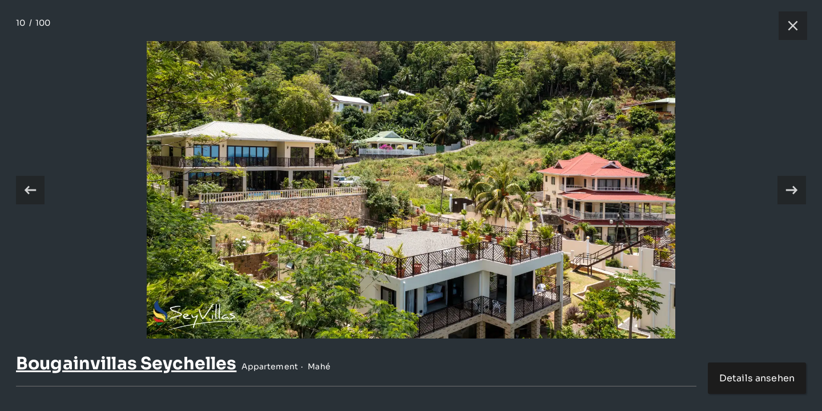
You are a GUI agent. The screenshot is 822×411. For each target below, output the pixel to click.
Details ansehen (757, 378)
